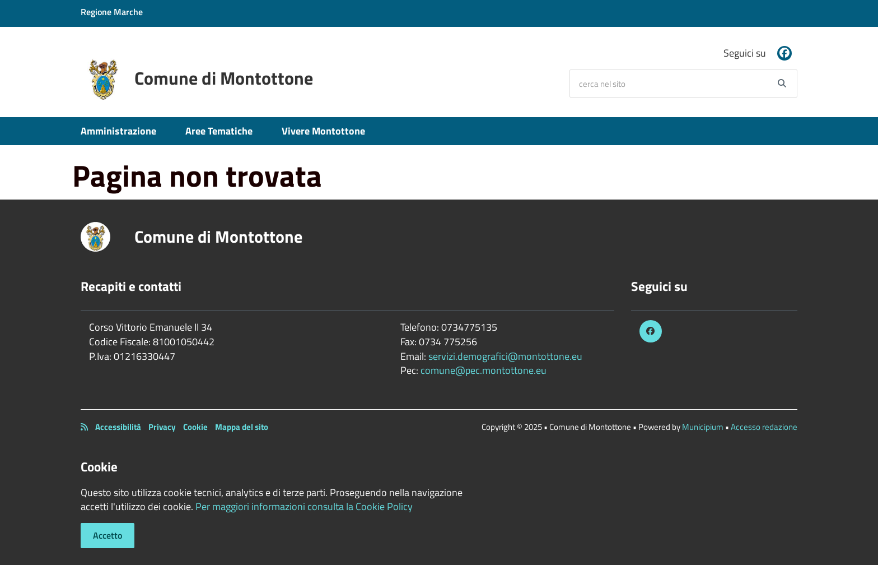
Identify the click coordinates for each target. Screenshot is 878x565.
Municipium (702, 426)
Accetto (107, 535)
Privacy (162, 427)
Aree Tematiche (219, 130)
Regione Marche (112, 11)
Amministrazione (118, 130)
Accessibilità (118, 427)
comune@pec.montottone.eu (484, 370)
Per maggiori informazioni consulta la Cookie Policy (304, 506)
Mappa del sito (241, 427)
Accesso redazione (764, 426)
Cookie (195, 427)
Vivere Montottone (323, 130)
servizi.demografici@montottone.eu (505, 356)
